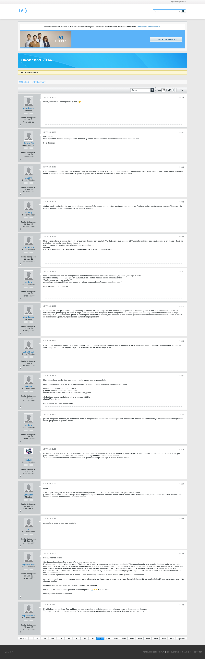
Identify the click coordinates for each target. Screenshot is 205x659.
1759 (92, 639)
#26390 (181, 237)
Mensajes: (27, 122)
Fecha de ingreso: (28, 118)
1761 (108, 639)
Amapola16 (28, 247)
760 (37, 639)
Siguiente (181, 639)
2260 (156, 639)
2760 (164, 639)
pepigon (28, 282)
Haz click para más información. (149, 27)
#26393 (181, 341)
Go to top (198, 652)
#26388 (181, 167)
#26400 (181, 605)
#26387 (181, 132)
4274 (172, 639)
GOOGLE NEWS (173, 652)
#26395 (181, 414)
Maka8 (29, 460)
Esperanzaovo (28, 564)
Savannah (28, 495)
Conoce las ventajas (166, 40)
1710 (60, 639)
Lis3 (28, 529)
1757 (76, 639)
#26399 (181, 554)
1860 (148, 639)
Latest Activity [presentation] (38, 82)
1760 (100, 639)
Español (9, 652)
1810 (140, 639)
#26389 (181, 202)
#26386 (181, 98)
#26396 (181, 449)
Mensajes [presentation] (24, 82)
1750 (68, 639)
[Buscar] (167, 11)
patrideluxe (28, 108)
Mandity (28, 178)
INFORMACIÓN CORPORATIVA (152, 652)
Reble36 (28, 386)
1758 (84, 639)
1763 (124, 639)
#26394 (181, 376)
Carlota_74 (28, 143)
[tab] (24, 82)
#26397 (181, 484)
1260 (44, 639)
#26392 (181, 306)
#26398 (181, 519)
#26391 (181, 272)
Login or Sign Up (178, 2)
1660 (52, 639)
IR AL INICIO (186, 652)
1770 (132, 639)
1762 (116, 639)
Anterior (23, 639)
